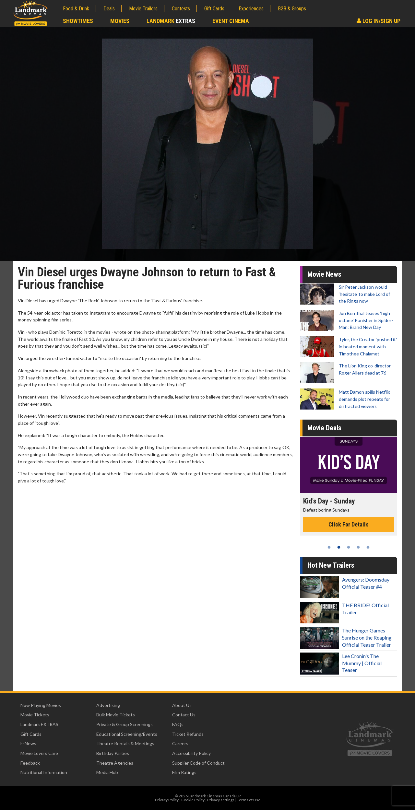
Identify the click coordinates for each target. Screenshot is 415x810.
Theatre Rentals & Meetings (125, 743)
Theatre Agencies (114, 763)
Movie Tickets (34, 714)
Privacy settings (220, 799)
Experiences (251, 9)
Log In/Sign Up (378, 20)
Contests (181, 9)
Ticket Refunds (188, 734)
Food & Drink (76, 9)
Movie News (324, 274)
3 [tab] (348, 547)
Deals (109, 9)
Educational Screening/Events (126, 734)
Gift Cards (214, 9)
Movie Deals (324, 428)
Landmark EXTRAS (39, 724)
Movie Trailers (143, 9)
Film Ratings (184, 772)
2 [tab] (339, 547)
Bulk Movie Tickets (115, 714)
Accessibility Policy (191, 753)
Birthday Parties (112, 753)
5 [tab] (368, 547)
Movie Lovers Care (39, 753)
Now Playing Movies (40, 705)
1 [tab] (329, 547)
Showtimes (78, 20)
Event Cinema (230, 20)
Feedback (30, 763)
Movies (119, 20)
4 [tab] (358, 547)
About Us (182, 705)
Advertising (108, 705)
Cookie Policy (193, 799)
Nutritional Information (43, 772)
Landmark (171, 20)
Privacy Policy (167, 799)
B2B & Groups (292, 9)
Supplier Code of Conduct (198, 763)
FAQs (178, 724)
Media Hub (107, 772)
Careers (180, 743)
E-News (28, 743)
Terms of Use (248, 799)
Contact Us (184, 714)
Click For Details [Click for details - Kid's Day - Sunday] (348, 524)
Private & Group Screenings (124, 724)
